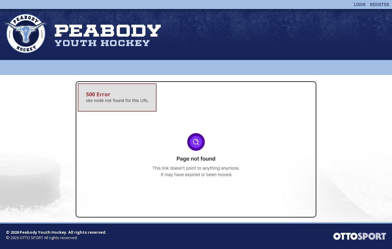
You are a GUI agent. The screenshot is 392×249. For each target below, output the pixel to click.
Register (379, 4)
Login (360, 4)
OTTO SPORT (31, 237)
